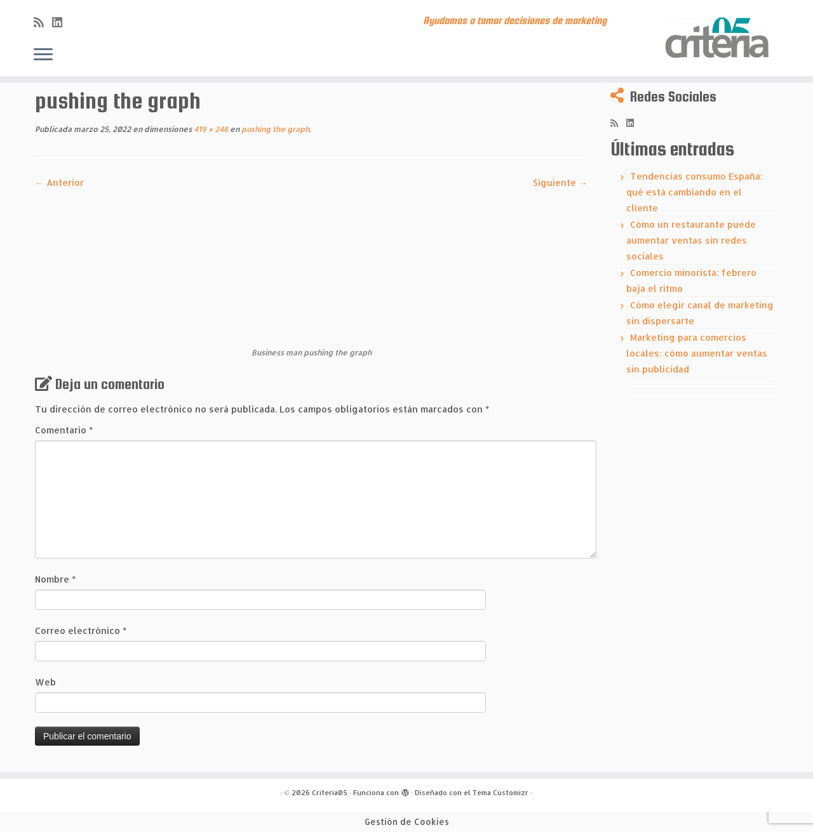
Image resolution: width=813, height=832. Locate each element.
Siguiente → (560, 182)
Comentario (64, 430)
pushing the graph (274, 129)
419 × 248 (210, 129)
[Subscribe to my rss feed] (43, 22)
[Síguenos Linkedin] (61, 22)
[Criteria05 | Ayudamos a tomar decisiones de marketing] (719, 38)
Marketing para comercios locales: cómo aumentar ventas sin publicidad (696, 353)
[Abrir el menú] (43, 55)
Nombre (55, 579)
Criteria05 (329, 792)
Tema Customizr (500, 792)
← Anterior (59, 182)
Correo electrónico (80, 630)
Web (45, 682)
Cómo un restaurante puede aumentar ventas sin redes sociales (691, 240)
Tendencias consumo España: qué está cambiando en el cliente (694, 192)
